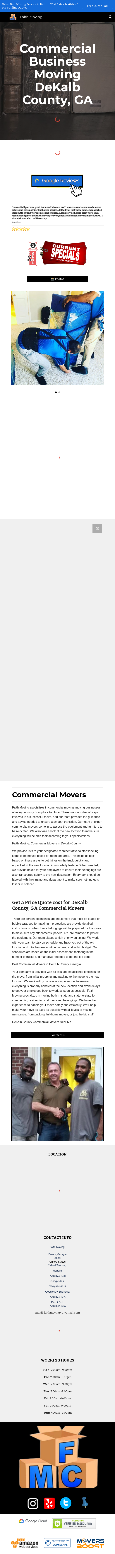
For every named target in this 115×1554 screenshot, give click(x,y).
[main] (57, 74)
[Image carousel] (57, 342)
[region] (57, 6)
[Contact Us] (57, 1035)
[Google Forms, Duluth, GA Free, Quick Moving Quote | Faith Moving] (57, 650)
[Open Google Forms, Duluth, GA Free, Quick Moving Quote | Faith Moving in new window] (97, 528)
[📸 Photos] (57, 279)
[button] (4, 17)
